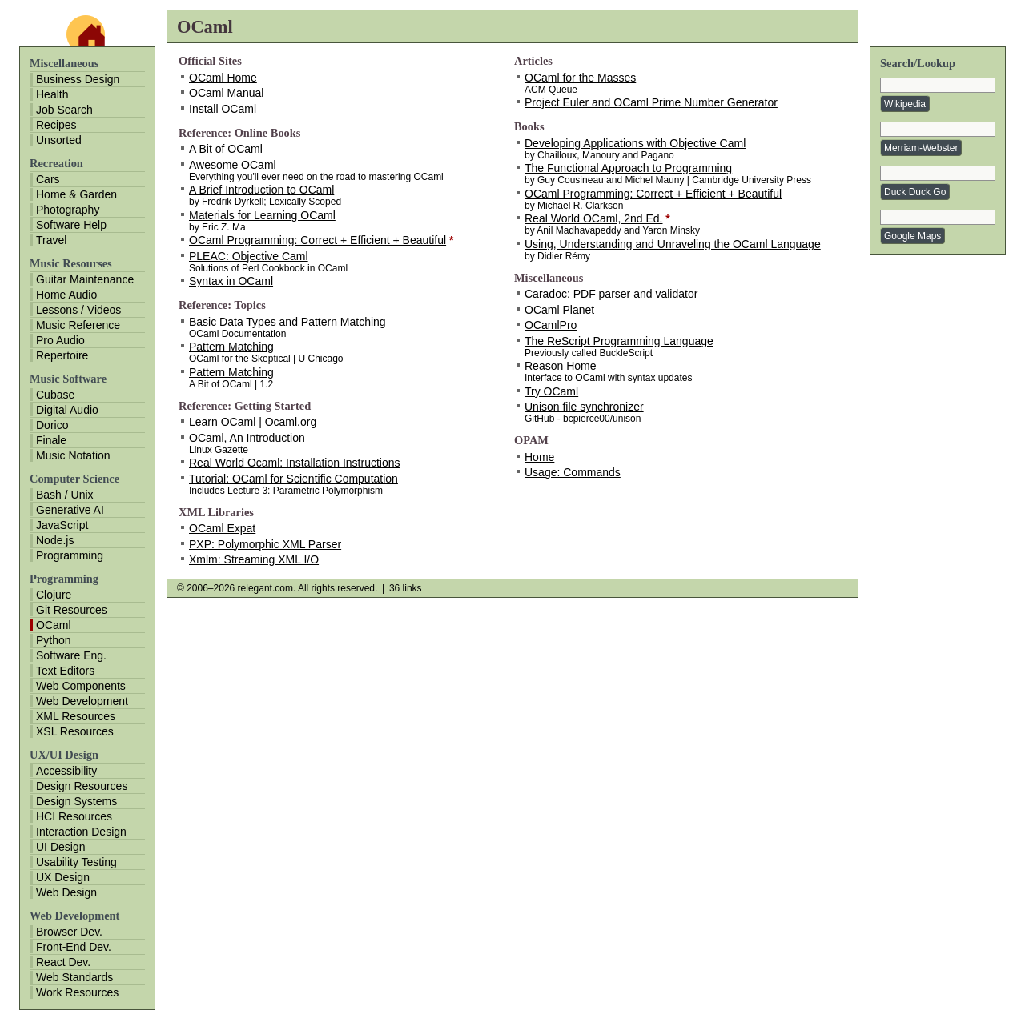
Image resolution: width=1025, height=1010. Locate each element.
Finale (51, 440)
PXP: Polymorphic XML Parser (265, 544)
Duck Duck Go (915, 192)
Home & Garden (76, 194)
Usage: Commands (573, 472)
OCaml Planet (559, 309)
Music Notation (73, 455)
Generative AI (70, 509)
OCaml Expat (222, 528)
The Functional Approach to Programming (628, 168)
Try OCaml (551, 391)
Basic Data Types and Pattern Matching (287, 321)
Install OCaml (222, 108)
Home (539, 457)
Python (53, 640)
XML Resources (75, 716)
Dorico (52, 425)
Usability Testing (76, 862)
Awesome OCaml (232, 164)
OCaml (53, 625)
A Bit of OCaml (226, 148)
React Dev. (63, 962)
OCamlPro (551, 325)
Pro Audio (60, 340)
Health (52, 94)
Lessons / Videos (78, 309)
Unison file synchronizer (584, 406)
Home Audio (66, 294)
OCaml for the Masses (580, 77)
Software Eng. (71, 655)
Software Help (71, 224)
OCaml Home (223, 77)
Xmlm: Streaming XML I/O (254, 559)
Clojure (53, 594)
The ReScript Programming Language (619, 341)
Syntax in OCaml (231, 281)
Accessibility (66, 770)
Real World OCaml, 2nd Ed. (593, 218)
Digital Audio (67, 409)
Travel (51, 240)
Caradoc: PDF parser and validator (611, 293)
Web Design (66, 892)
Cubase (55, 394)
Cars (48, 179)
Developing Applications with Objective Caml (635, 143)
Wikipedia (905, 104)
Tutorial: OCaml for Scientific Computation (293, 478)
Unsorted (59, 140)
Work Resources (77, 992)
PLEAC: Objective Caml (248, 256)
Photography (67, 209)
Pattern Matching (231, 346)
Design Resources (81, 786)
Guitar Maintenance (85, 279)
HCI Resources (74, 816)
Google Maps (912, 236)
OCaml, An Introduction (247, 437)
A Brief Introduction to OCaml (261, 189)
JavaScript (62, 525)
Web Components (81, 685)
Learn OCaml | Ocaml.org (252, 421)
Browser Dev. (69, 931)
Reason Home (561, 365)
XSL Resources (75, 731)
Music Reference (78, 325)
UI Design (60, 846)
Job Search (64, 109)
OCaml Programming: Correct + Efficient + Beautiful (317, 240)
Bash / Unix (65, 494)
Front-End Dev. (73, 946)
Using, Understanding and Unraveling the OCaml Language (673, 244)
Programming (69, 555)
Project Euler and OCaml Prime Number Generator (651, 102)
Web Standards (74, 977)
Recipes (56, 124)
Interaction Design (81, 831)
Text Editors (65, 670)
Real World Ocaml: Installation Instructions (294, 462)
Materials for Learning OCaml (262, 215)
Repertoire (62, 355)
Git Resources (71, 609)
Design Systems (76, 801)
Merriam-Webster (921, 148)
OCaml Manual (226, 92)
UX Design (63, 877)
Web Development (82, 701)
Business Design (77, 79)
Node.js (55, 540)
